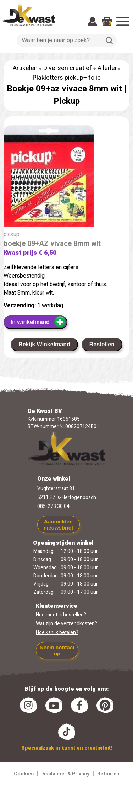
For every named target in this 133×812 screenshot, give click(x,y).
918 (106, 23)
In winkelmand (38, 321)
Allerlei (107, 68)
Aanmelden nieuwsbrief (58, 525)
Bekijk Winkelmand (44, 344)
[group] (66, 177)
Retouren (108, 774)
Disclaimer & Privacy (64, 774)
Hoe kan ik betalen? (57, 632)
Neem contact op (57, 650)
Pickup (67, 101)
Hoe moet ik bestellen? (61, 614)
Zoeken (109, 40)
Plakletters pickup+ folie (67, 78)
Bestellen (102, 344)
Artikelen (25, 68)
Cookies (24, 774)
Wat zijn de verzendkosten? (66, 623)
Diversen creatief (67, 68)
